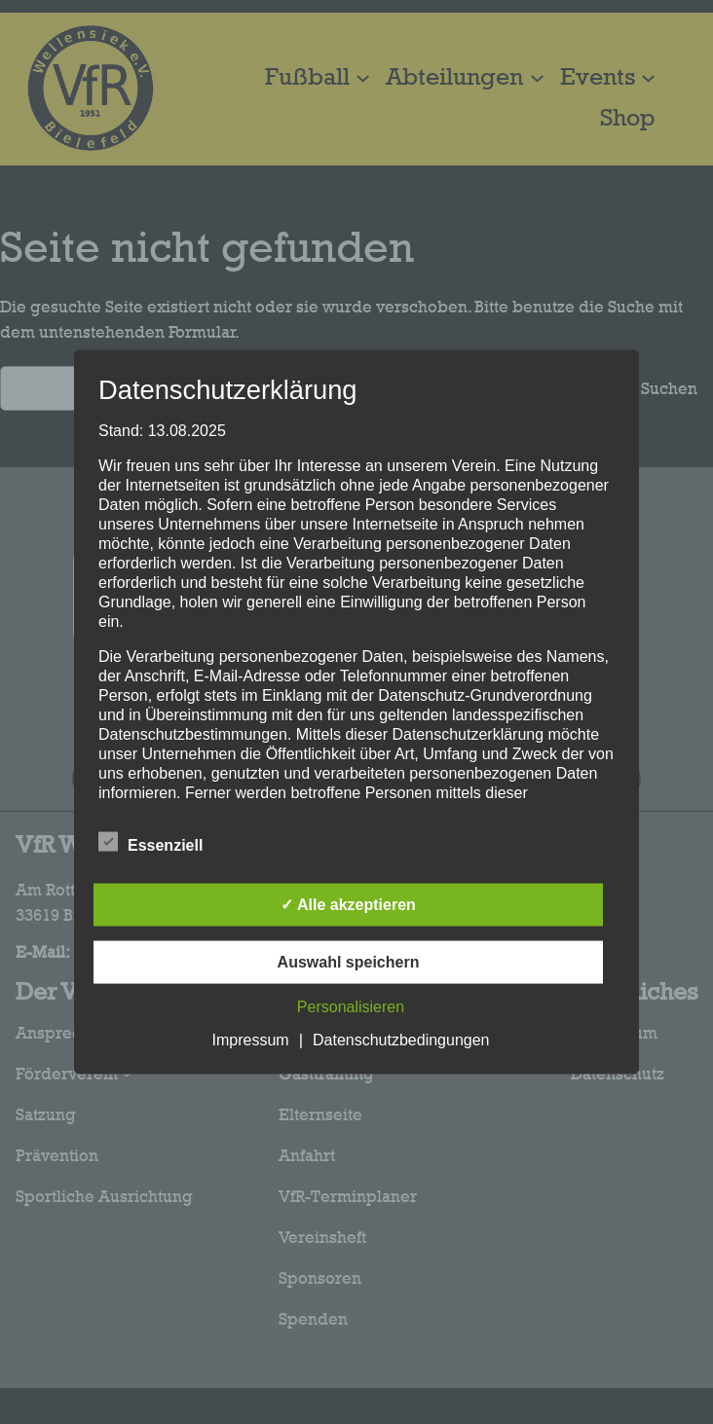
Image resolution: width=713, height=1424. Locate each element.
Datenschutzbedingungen (401, 1040)
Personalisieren (350, 1007)
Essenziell (150, 843)
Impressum (250, 1040)
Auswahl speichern (349, 962)
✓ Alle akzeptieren (348, 904)
